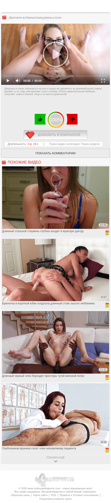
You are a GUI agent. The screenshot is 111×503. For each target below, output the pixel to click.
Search (104, 6)
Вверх (102, 472)
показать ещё (55, 457)
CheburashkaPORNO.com (59, 7)
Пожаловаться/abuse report (55, 498)
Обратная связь (20, 495)
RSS (53, 495)
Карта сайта (40, 495)
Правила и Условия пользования (79, 495)
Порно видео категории (64, 144)
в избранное (55, 135)
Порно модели (90, 144)
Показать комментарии (56, 153)
